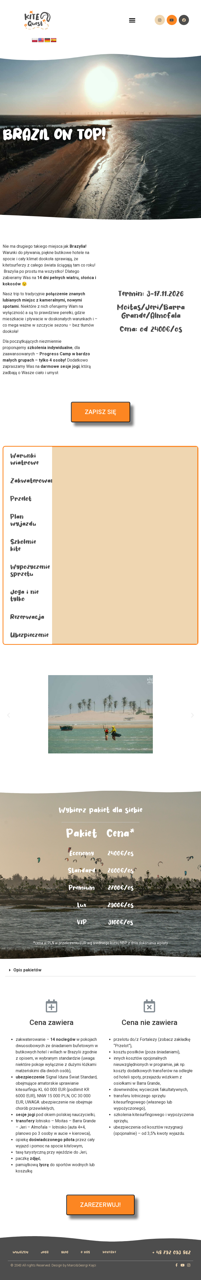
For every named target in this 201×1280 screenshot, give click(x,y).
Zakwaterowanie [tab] (31, 480)
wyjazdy (20, 1252)
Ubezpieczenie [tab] (29, 635)
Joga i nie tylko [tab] (24, 595)
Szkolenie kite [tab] (23, 545)
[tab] (100, 970)
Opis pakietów (27, 970)
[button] (132, 20)
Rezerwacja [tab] (27, 617)
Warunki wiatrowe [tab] (24, 459)
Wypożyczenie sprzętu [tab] (30, 570)
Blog (64, 1252)
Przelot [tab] (20, 499)
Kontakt (109, 1252)
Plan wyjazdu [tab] (23, 520)
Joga (45, 1252)
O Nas (85, 1252)
